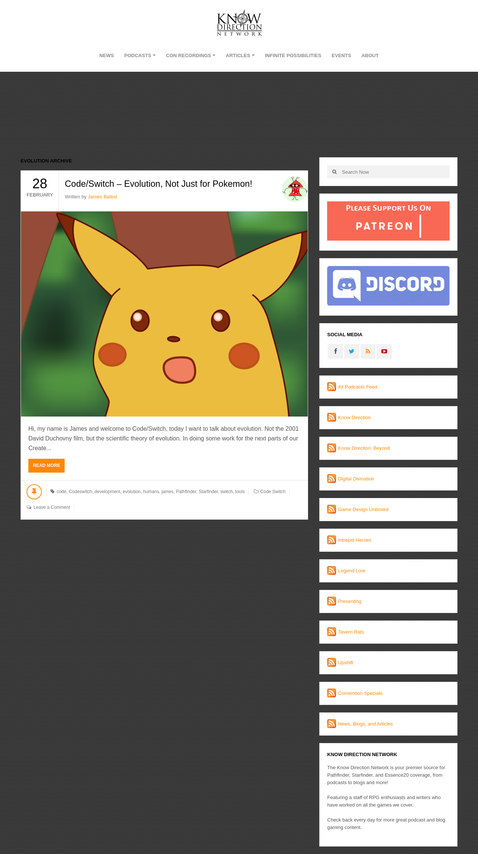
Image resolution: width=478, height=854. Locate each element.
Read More (46, 465)
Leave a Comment (52, 507)
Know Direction (354, 417)
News (106, 55)
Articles (238, 55)
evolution (131, 491)
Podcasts (137, 55)
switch (226, 491)
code (61, 491)
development (107, 491)
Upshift (345, 662)
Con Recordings (188, 55)
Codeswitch (80, 491)
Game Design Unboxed (363, 509)
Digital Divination (356, 479)
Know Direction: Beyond (364, 448)
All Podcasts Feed (357, 387)
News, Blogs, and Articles (365, 724)
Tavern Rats (351, 632)
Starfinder (208, 491)
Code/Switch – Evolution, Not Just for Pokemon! (160, 184)
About (370, 55)
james (168, 491)
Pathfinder (186, 491)
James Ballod (102, 196)
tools (240, 491)
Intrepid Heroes (354, 540)
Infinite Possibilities (293, 55)
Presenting (349, 601)
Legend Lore (351, 570)
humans (151, 491)
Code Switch (272, 491)
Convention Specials (360, 693)
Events (341, 55)
